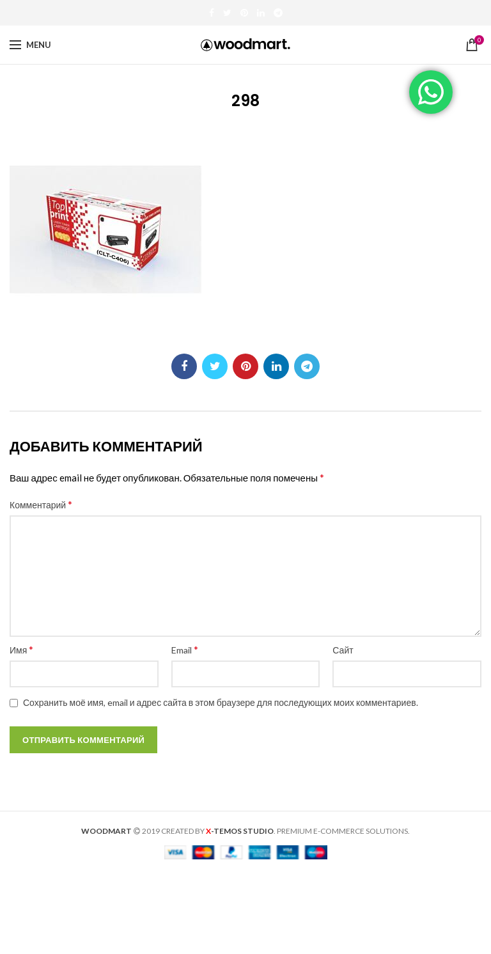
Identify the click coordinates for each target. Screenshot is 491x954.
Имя (21, 649)
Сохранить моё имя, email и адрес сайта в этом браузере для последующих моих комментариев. (220, 702)
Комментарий (41, 504)
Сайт (342, 650)
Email (184, 649)
